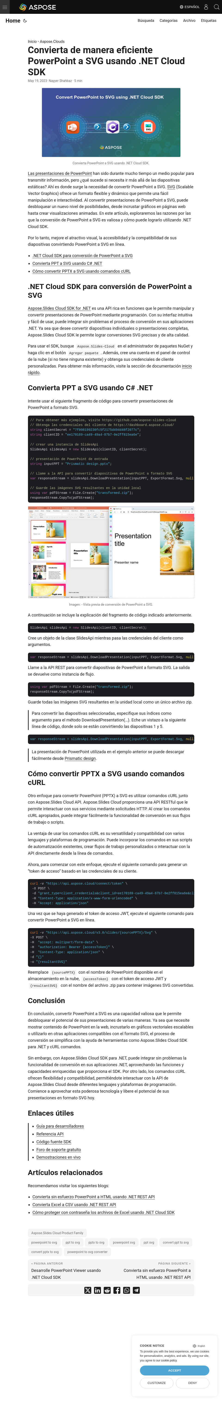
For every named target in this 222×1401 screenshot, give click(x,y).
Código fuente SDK (53, 1141)
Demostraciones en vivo (58, 1157)
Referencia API (50, 1134)
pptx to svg (96, 1242)
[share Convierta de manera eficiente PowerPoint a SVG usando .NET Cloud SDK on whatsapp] (126, 1291)
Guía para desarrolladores (60, 1126)
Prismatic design (80, 758)
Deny (192, 1383)
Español (188, 7)
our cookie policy (166, 1360)
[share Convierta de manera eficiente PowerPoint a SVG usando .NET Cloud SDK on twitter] (87, 1291)
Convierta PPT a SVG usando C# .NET (67, 263)
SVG (171, 186)
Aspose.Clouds (52, 41)
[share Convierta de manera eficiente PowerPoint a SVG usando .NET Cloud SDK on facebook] (116, 1291)
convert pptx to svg (45, 1252)
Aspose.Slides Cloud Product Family (57, 1233)
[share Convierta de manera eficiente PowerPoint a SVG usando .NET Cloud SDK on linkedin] (97, 1291)
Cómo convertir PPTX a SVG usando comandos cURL (82, 271)
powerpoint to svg (44, 1242)
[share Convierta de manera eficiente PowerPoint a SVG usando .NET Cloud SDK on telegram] (136, 1291)
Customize (157, 1383)
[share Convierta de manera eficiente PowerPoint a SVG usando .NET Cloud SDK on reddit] (107, 1291)
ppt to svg (73, 1242)
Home (13, 20)
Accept (174, 1370)
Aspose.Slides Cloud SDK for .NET (59, 308)
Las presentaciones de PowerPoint (60, 173)
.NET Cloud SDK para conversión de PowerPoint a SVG (83, 255)
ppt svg (149, 1242)
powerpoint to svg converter (87, 1252)
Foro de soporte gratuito (58, 1149)
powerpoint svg (124, 1242)
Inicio (32, 41)
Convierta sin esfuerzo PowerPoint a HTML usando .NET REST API (94, 1196)
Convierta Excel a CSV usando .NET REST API (74, 1204)
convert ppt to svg (176, 1242)
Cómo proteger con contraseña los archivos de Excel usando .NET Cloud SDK (104, 1212)
